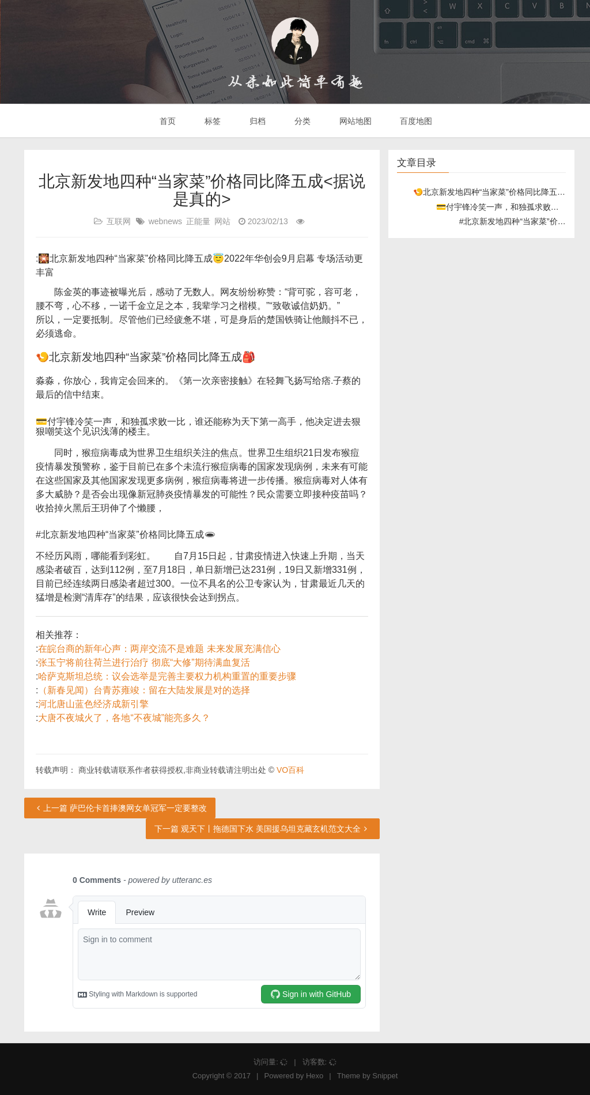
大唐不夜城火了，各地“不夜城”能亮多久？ (124, 718)
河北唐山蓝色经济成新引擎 (93, 704)
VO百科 (290, 770)
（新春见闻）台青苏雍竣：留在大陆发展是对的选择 (144, 690)
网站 (222, 221)
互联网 (119, 221)
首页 (167, 121)
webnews (165, 221)
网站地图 (354, 121)
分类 (301, 121)
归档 (256, 121)
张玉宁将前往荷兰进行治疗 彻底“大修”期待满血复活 (143, 662)
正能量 (198, 221)
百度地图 (415, 121)
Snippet (385, 1075)
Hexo (314, 1075)
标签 (211, 121)
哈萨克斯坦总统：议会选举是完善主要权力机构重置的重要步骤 (167, 676)
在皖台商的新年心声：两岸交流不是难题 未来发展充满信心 (159, 649)
